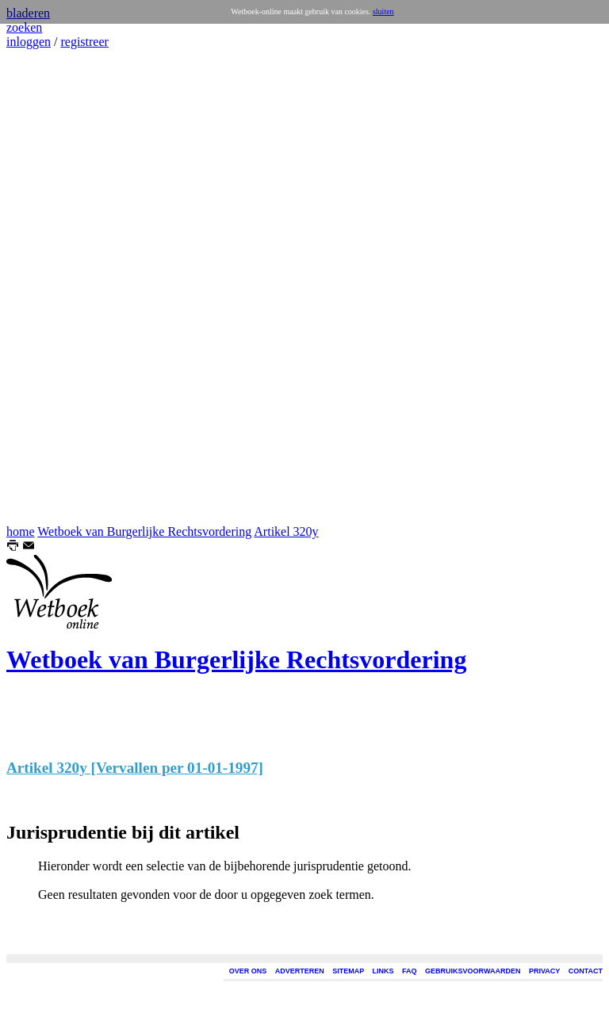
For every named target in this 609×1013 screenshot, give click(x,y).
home (20, 531)
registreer (84, 41)
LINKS (383, 971)
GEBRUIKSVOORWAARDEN (472, 971)
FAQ (409, 971)
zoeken (24, 27)
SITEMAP (348, 971)
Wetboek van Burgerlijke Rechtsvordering (144, 531)
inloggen (28, 41)
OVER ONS (248, 971)
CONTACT (586, 971)
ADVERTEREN (299, 971)
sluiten (383, 11)
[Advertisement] (54, 287)
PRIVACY (544, 971)
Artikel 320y (286, 531)
